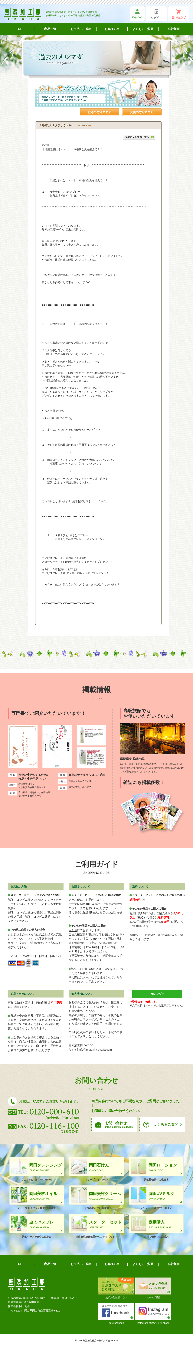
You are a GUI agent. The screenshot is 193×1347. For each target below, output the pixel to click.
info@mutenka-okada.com (95, 1049)
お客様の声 (111, 29)
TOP (19, 29)
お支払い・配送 (81, 29)
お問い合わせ (119, 1124)
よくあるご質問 (142, 29)
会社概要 (174, 29)
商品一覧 (50, 29)
